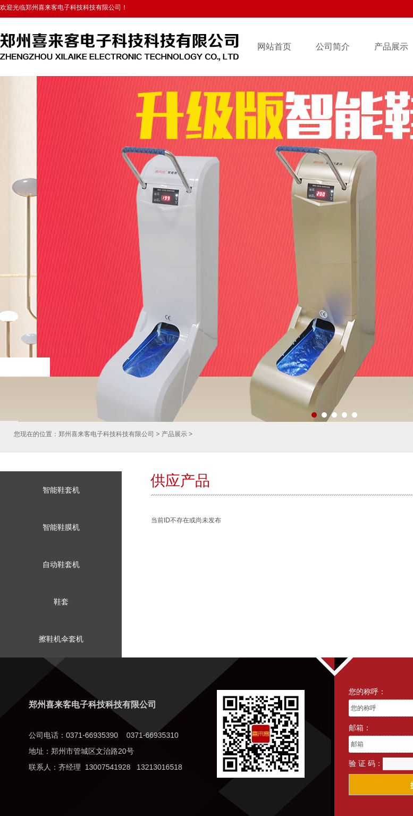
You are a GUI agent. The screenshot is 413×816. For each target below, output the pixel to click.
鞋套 (61, 601)
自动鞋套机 (61, 564)
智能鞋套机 (61, 490)
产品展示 (174, 434)
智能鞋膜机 (61, 527)
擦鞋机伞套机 (61, 639)
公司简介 (333, 46)
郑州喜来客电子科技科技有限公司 (106, 434)
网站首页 (274, 46)
